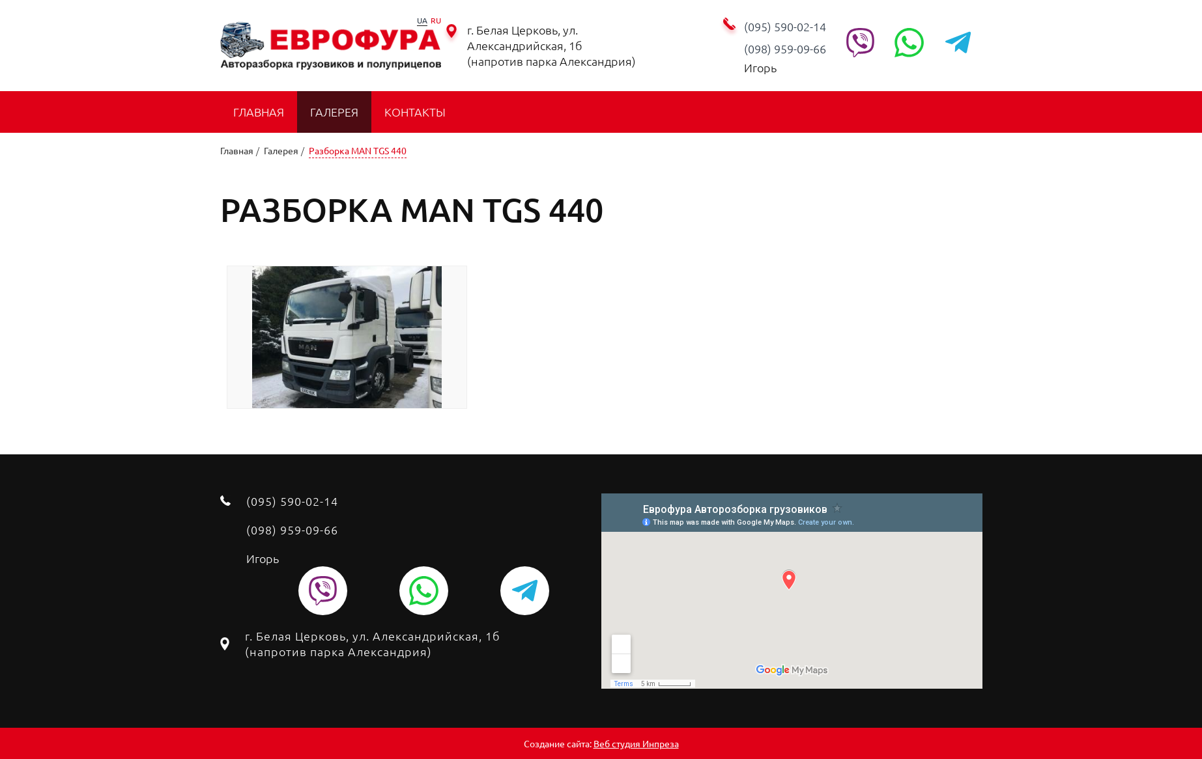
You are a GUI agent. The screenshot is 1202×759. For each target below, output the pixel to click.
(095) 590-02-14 (785, 26)
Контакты (415, 111)
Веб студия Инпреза (636, 743)
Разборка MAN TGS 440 (358, 150)
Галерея (334, 111)
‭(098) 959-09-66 (785, 48)
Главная (258, 111)
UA (422, 20)
